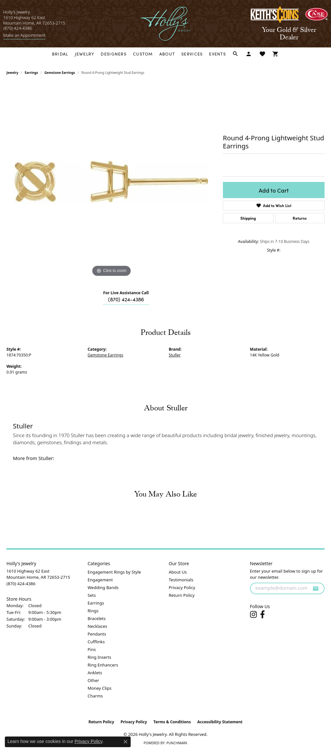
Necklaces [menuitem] (97, 626)
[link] (24, 35)
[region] (111, 181)
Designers (113, 54)
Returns (300, 218)
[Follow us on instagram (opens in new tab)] (253, 614)
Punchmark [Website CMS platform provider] (176, 743)
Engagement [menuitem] (100, 580)
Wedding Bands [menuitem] (103, 587)
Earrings (31, 72)
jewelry (12, 72)
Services (192, 54)
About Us (178, 572)
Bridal (60, 54)
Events (217, 54)
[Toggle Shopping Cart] (275, 54)
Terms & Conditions (172, 722)
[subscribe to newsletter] (315, 588)
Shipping (248, 218)
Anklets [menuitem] (95, 673)
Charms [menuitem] (95, 696)
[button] (235, 54)
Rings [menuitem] (93, 611)
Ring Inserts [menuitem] (99, 657)
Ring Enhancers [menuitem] (103, 665)
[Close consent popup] (125, 742)
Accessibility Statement (219, 722)
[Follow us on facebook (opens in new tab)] (262, 614)
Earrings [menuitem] (96, 603)
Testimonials (181, 580)
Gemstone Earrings (60, 72)
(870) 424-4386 (126, 299)
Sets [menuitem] (92, 595)
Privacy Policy (182, 587)
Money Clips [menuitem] (100, 688)
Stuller (175, 355)
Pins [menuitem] (92, 649)
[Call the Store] (20, 584)
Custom (143, 54)
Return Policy (182, 595)
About (167, 54)
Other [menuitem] (93, 680)
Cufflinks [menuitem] (96, 642)
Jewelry (85, 54)
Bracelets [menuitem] (97, 618)
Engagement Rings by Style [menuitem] (114, 572)
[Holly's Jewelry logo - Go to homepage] (165, 23)
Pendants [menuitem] (97, 634)
